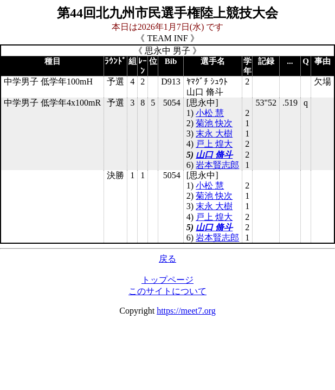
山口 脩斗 (214, 154)
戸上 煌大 (214, 143)
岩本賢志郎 (217, 165)
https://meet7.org (186, 310)
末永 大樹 (214, 133)
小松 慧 (210, 113)
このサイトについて (167, 291)
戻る (167, 258)
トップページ (167, 279)
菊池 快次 (214, 123)
